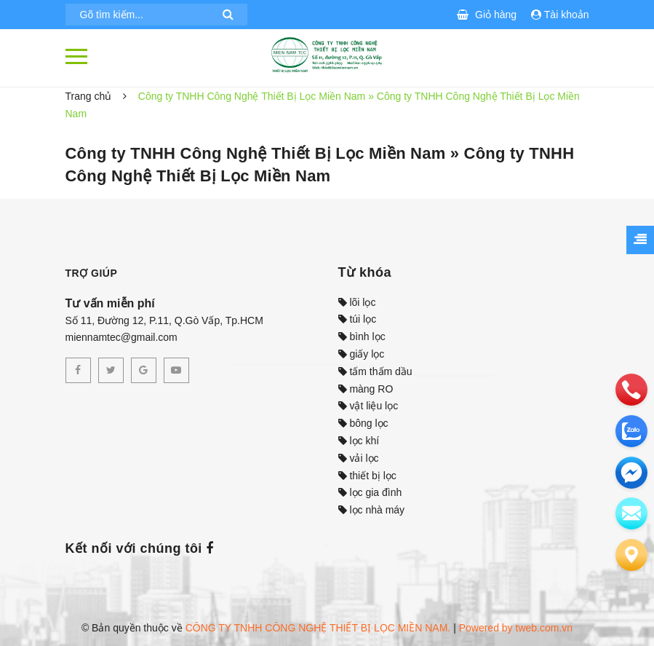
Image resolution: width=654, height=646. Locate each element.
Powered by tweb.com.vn (516, 628)
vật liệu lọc (368, 405)
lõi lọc (357, 302)
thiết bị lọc (367, 475)
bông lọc (363, 423)
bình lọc (362, 336)
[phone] (631, 390)
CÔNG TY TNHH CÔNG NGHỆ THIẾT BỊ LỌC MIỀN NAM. (318, 628)
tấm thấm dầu (375, 371)
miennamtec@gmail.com (121, 337)
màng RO (366, 389)
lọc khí (359, 440)
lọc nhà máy (371, 510)
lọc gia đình (370, 492)
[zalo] (631, 431)
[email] (631, 473)
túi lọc (357, 319)
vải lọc (358, 458)
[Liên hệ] (631, 555)
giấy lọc (361, 354)
